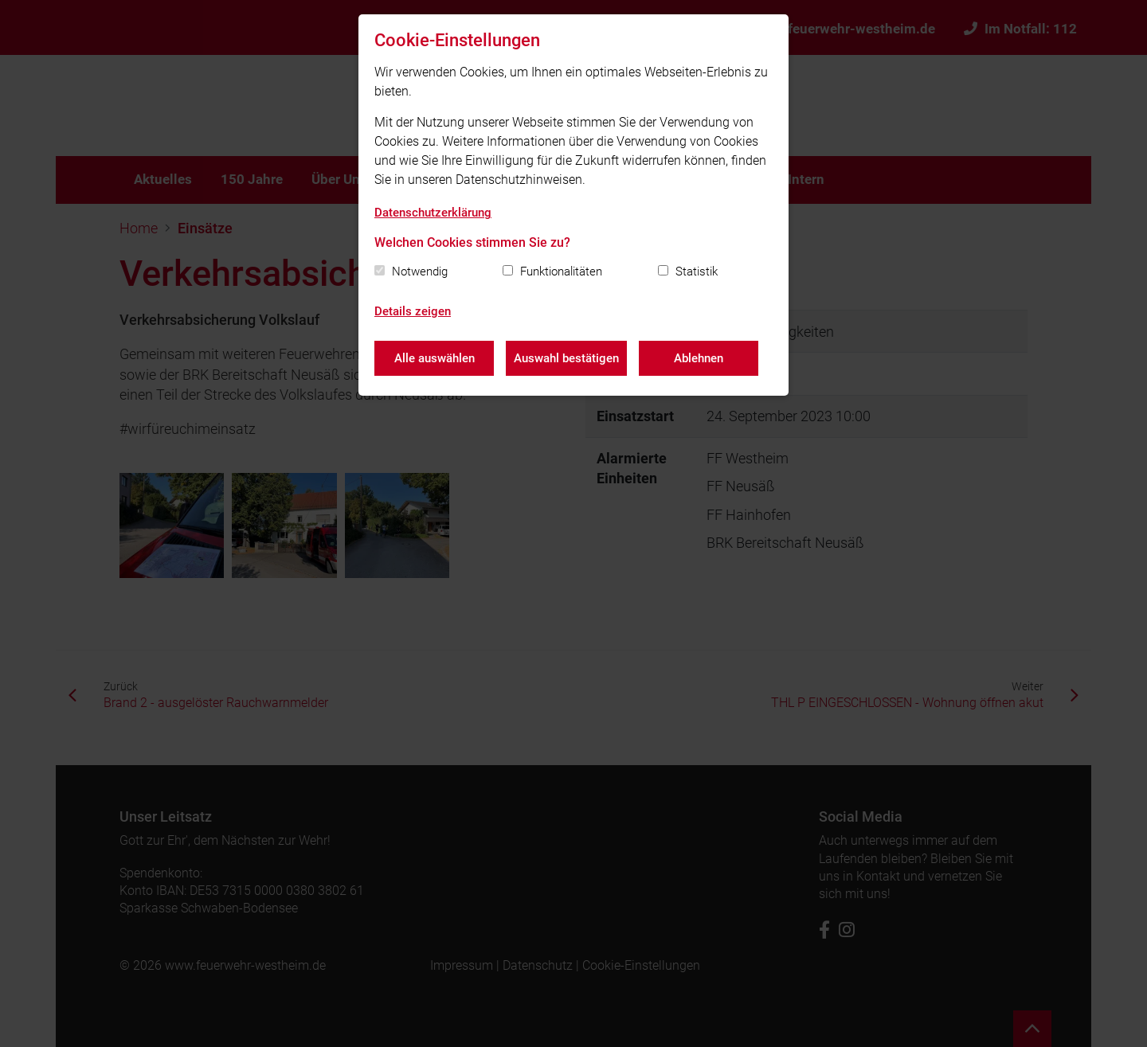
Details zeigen (412, 311)
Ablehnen (698, 358)
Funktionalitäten (561, 271)
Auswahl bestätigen (566, 358)
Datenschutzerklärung (432, 212)
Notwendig (420, 271)
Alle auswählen (434, 358)
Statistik (696, 271)
